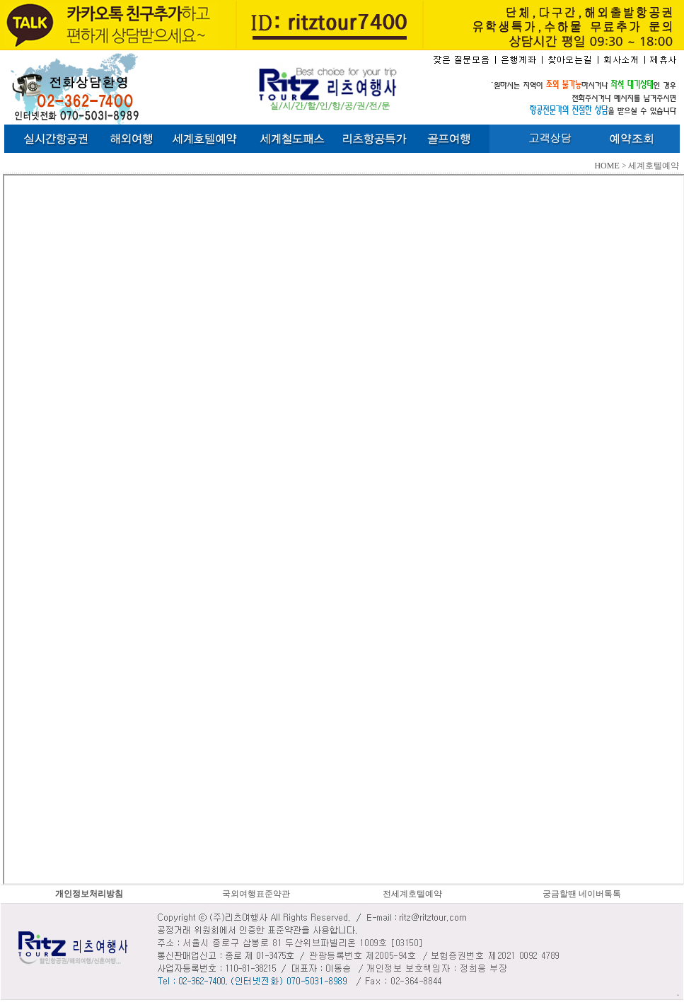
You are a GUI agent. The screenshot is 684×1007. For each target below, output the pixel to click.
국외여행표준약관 (256, 894)
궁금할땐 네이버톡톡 (582, 894)
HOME (606, 166)
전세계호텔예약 (412, 894)
